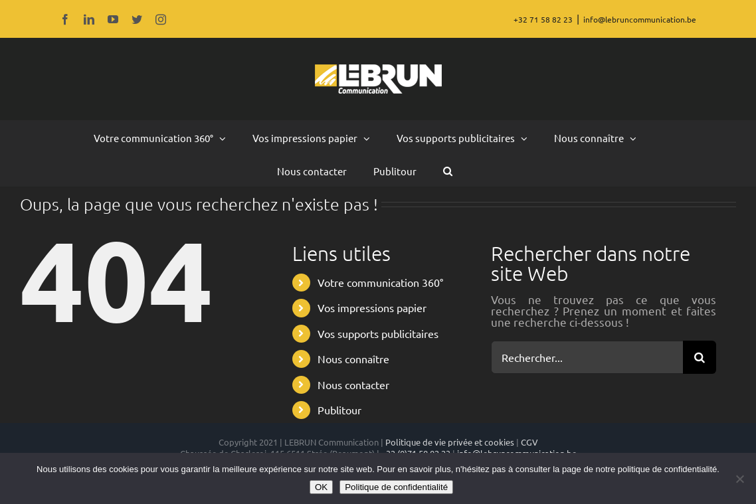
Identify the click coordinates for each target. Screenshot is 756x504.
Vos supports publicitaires (378, 333)
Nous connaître (353, 358)
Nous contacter (353, 384)
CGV (529, 442)
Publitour (339, 409)
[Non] (739, 478)
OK (321, 487)
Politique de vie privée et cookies (449, 442)
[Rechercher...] (587, 357)
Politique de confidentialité (396, 487)
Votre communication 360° (380, 282)
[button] (447, 170)
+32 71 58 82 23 (543, 19)
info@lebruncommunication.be (639, 19)
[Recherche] (699, 357)
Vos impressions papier (372, 307)
